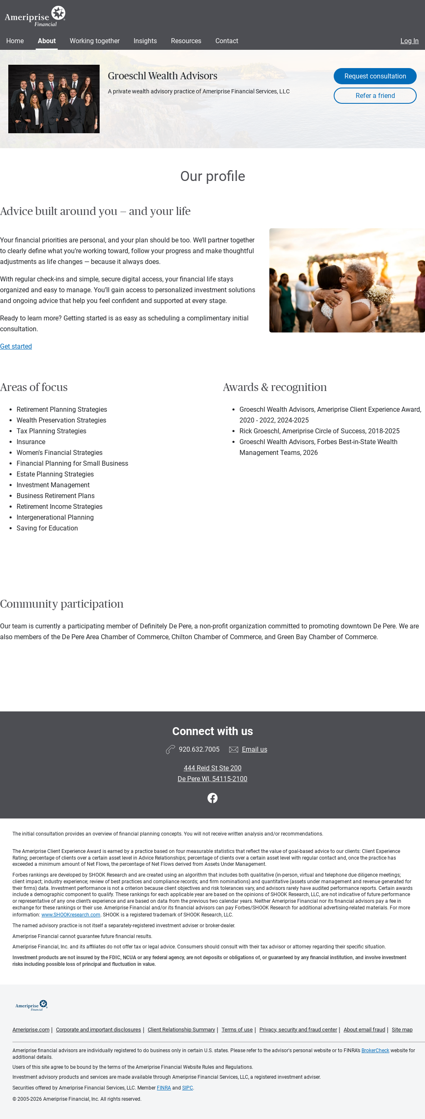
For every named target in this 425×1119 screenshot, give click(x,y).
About (47, 41)
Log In (410, 41)
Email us (254, 749)
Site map (402, 1029)
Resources (186, 41)
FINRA (164, 1088)
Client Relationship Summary (181, 1029)
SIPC (187, 1088)
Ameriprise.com (30, 1029)
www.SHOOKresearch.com (71, 915)
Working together (95, 41)
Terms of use (237, 1029)
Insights (145, 41)
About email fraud (364, 1029)
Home (15, 41)
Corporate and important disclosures (98, 1029)
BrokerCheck (375, 1050)
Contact (226, 41)
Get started (16, 346)
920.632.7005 (199, 749)
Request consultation (375, 76)
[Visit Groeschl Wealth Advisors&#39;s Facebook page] (213, 798)
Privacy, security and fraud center (298, 1029)
